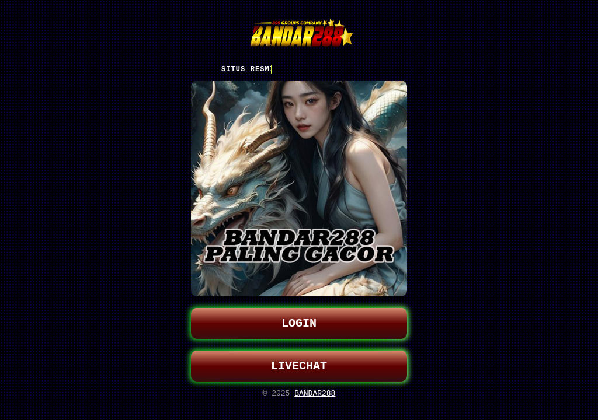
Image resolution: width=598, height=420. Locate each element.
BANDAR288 (314, 396)
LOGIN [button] (299, 322)
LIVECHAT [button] (299, 367)
